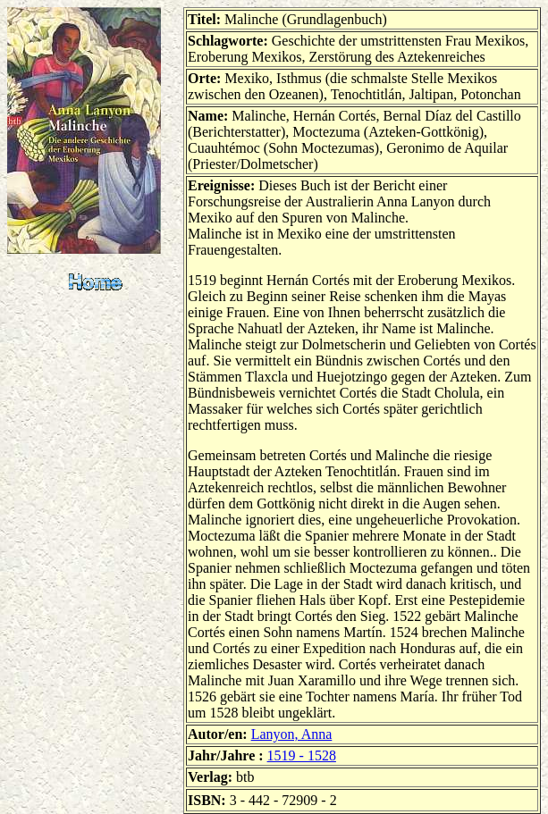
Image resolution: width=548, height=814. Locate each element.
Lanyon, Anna (292, 734)
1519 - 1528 (301, 755)
